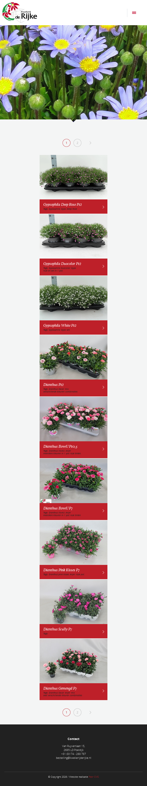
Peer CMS (94, 776)
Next (90, 143)
